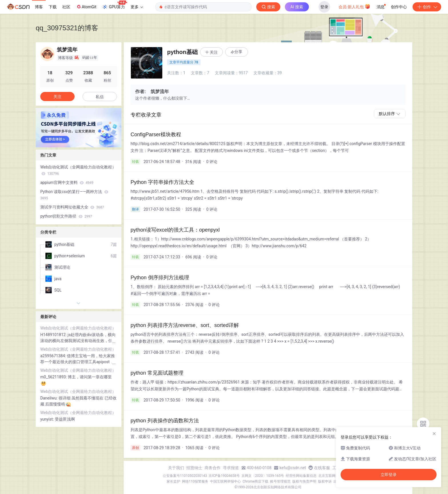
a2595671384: (53, 356)
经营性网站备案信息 (301, 476)
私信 (100, 97)
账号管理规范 (280, 481)
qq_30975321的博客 (67, 28)
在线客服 (322, 467)
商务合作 (213, 467)
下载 (53, 7)
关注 (57, 96)
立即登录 (389, 474)
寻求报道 (231, 467)
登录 (324, 7)
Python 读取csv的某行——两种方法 (74, 194)
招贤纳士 (194, 467)
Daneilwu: (49, 398)
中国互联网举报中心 (225, 481)
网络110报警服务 (195, 481)
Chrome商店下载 (255, 481)
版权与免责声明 (304, 481)
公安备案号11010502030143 (185, 476)
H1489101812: (54, 334)
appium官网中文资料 (66, 182)
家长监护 (173, 481)
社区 (66, 7)
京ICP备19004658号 (224, 476)
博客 (39, 7)
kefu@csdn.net (292, 467)
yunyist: (47, 419)
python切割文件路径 (66, 216)
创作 (427, 7)
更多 (137, 7)
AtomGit (86, 6)
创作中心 (399, 7)
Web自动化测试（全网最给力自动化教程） (78, 170)
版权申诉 (325, 481)
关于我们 (176, 467)
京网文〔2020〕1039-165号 (262, 476)
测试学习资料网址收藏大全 (72, 207)
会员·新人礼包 (354, 6)
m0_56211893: (54, 377)
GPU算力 (114, 5)
